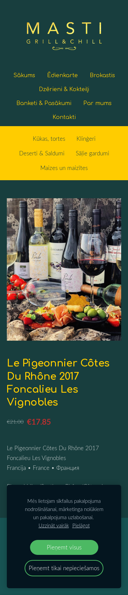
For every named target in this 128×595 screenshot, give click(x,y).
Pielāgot (81, 525)
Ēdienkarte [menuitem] (62, 75)
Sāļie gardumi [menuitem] (92, 153)
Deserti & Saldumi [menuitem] (42, 153)
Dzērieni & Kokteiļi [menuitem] (64, 89)
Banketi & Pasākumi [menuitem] (43, 103)
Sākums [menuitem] (24, 75)
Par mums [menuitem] (97, 103)
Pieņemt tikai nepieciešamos (64, 568)
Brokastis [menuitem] (102, 75)
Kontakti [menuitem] (64, 117)
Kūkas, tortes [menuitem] (49, 138)
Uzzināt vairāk (54, 525)
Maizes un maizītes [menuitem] (64, 168)
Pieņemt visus (64, 547)
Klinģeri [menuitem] (86, 138)
